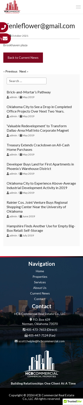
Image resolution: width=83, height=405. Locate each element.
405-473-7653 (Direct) (41, 329)
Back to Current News (23, 57)
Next (22, 71)
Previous (11, 71)
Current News (40, 293)
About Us (39, 288)
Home (40, 271)
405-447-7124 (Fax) (41, 335)
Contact (40, 299)
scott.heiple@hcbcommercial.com (41, 341)
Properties (40, 276)
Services (40, 282)
